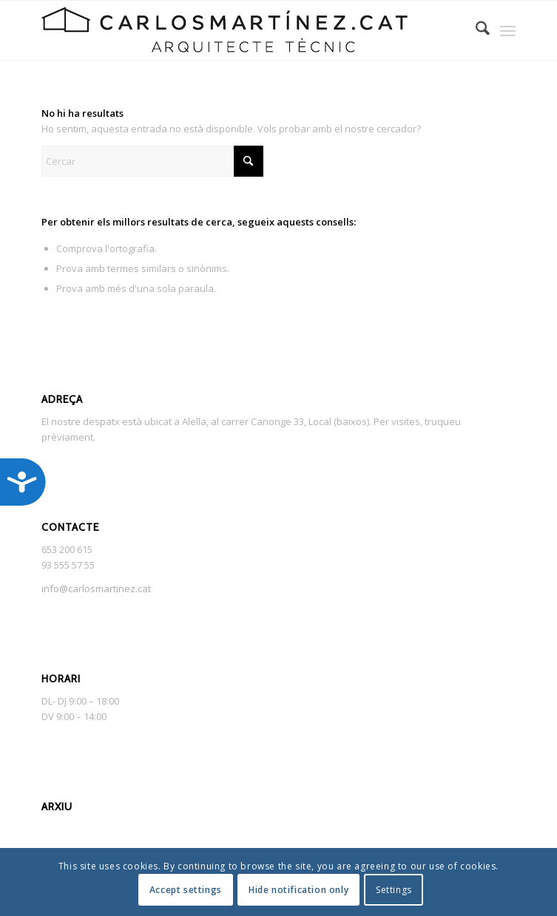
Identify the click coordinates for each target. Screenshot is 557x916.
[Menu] (508, 30)
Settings (394, 889)
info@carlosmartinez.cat (96, 588)
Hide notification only (298, 889)
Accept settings (185, 889)
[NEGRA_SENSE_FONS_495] (230, 30)
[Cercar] (475, 30)
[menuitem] (475, 30)
